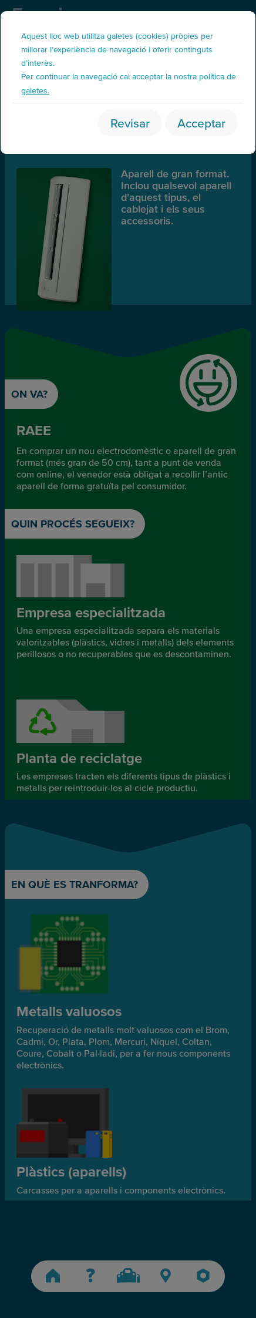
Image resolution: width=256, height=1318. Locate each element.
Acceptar (201, 122)
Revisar (130, 122)
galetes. (35, 90)
